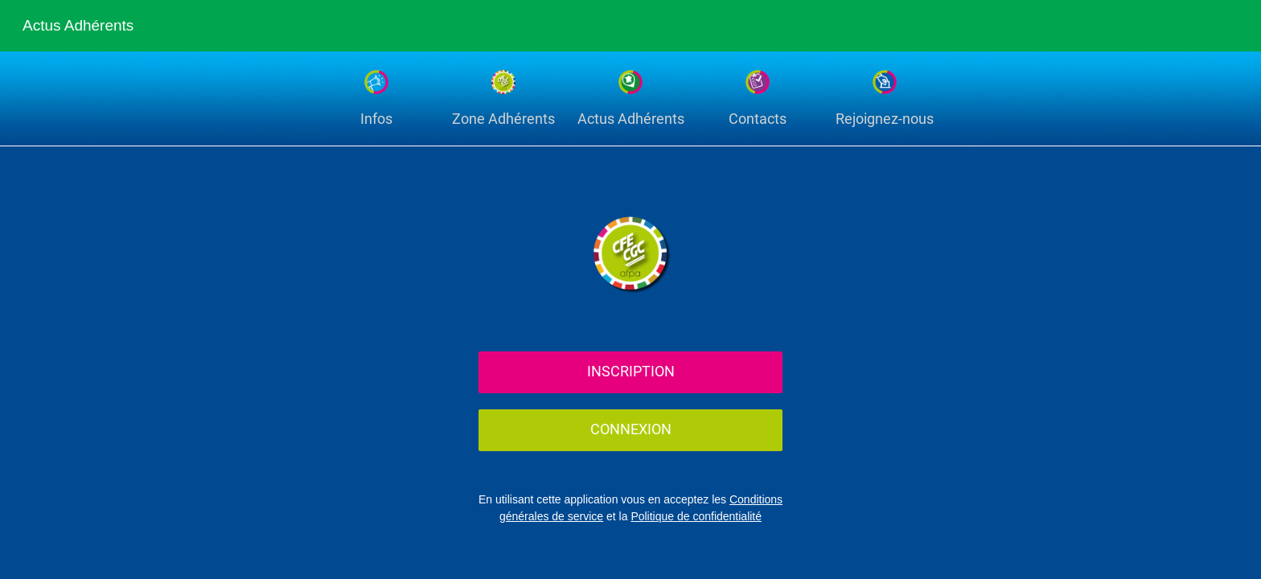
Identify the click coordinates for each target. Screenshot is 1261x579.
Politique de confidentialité (696, 516)
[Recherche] (1187, 25)
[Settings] (1229, 25)
